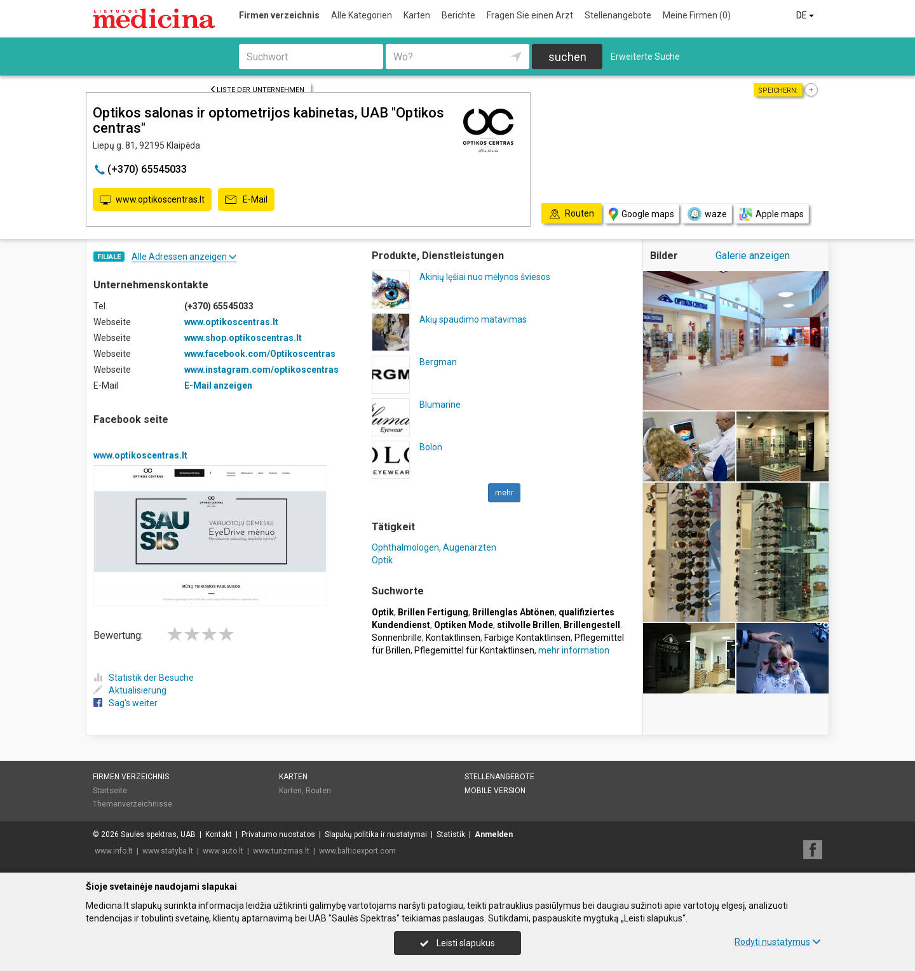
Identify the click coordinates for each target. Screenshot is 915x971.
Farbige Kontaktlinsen (527, 638)
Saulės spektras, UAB (158, 834)
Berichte (458, 15)
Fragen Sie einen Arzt (530, 15)
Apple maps (771, 214)
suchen (567, 57)
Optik (382, 560)
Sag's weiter (125, 703)
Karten (416, 15)
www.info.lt (114, 851)
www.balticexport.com (357, 851)
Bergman (438, 362)
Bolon (430, 447)
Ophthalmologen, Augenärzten (434, 547)
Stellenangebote (618, 15)
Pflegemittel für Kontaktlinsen (474, 650)
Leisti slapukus (457, 943)
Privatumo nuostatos (278, 834)
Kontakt (218, 834)
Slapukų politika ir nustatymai (376, 834)
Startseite (110, 790)
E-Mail (246, 200)
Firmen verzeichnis (279, 15)
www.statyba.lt (167, 851)
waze (706, 214)
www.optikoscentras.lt (152, 200)
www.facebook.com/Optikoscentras (260, 354)
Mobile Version (494, 790)
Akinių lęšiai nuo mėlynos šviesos (484, 277)
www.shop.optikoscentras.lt (243, 338)
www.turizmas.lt (281, 851)
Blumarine (440, 404)
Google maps (641, 214)
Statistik (451, 834)
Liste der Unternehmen (257, 90)
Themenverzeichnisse (132, 804)
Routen (318, 790)
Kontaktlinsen (453, 638)
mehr (504, 492)
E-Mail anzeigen (218, 385)
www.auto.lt (223, 851)
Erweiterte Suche (645, 56)
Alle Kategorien (361, 15)
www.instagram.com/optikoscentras (261, 370)
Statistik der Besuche (143, 678)
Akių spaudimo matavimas (473, 319)
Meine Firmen (697, 15)
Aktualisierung (129, 690)
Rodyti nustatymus (778, 942)
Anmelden (494, 834)
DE (806, 15)
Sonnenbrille (397, 638)
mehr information (573, 650)
